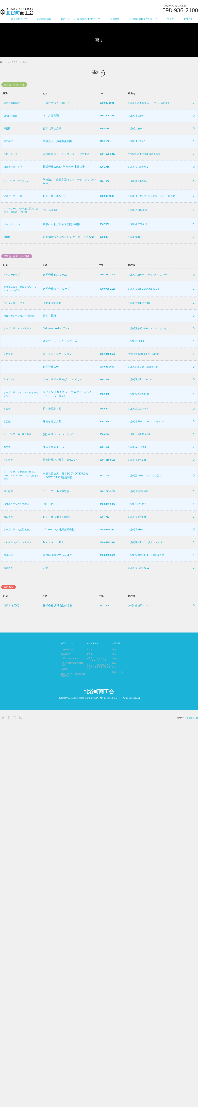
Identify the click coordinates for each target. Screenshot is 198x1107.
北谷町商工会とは (69, 662)
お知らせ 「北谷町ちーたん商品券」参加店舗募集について (99, 679)
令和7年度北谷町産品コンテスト (72, 676)
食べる (115, 670)
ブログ (170, 19)
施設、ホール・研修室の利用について (80, 19)
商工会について (19, 19)
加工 (114, 675)
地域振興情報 (44, 19)
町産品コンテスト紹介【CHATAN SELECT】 (97, 671)
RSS (19, 729)
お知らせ (188, 19)
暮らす (115, 662)
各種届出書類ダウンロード (143, 19)
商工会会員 (12, 62)
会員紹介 (65, 681)
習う (114, 679)
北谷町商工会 (99, 703)
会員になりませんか (70, 670)
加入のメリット (68, 666)
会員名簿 (114, 19)
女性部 (90, 666)
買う (114, 666)
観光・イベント (119, 684)
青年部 (90, 662)
